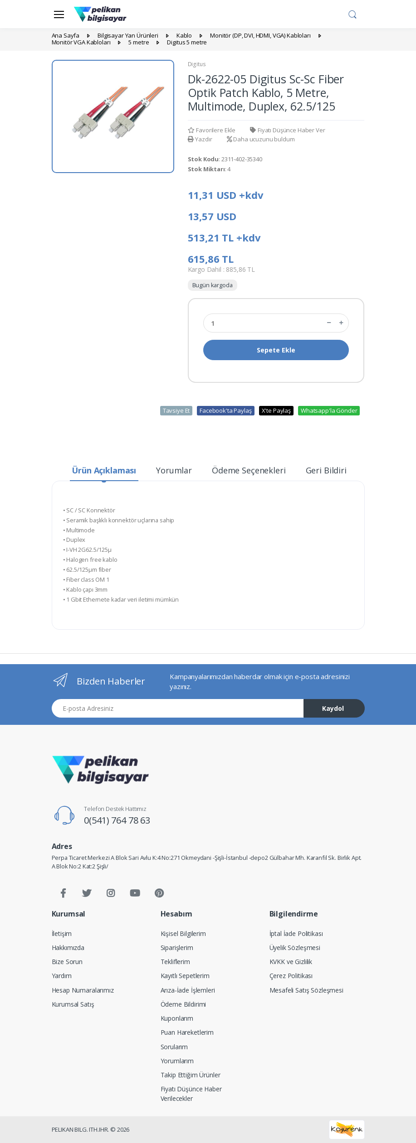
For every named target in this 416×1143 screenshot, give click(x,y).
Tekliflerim (175, 961)
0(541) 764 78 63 (117, 820)
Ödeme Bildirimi (183, 1004)
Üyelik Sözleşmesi (295, 947)
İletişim (62, 933)
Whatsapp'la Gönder (329, 410)
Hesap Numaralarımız (83, 990)
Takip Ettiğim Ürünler (190, 1075)
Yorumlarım (177, 1060)
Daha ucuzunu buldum (261, 139)
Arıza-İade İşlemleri (188, 990)
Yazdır (200, 139)
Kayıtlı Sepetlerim (185, 975)
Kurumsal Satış (73, 1004)
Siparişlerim (177, 947)
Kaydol (333, 708)
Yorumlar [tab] (174, 470)
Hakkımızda (68, 947)
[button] (352, 13)
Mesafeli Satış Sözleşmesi (306, 990)
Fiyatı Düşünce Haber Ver (287, 130)
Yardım (62, 975)
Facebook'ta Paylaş (225, 410)
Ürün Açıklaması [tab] (104, 470)
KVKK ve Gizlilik (291, 961)
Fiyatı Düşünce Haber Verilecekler (191, 1094)
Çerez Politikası (291, 975)
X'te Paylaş (276, 410)
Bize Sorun (67, 961)
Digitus (197, 64)
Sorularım (174, 1046)
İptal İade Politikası (296, 933)
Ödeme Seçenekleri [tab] (249, 470)
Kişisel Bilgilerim (183, 933)
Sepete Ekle (276, 350)
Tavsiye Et (176, 410)
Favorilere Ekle (212, 130)
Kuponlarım (177, 1018)
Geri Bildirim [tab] (330, 470)
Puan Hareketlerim (187, 1032)
